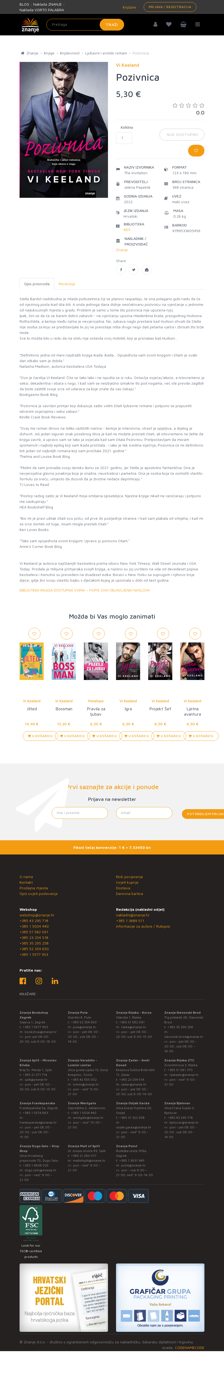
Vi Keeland (31, 701)
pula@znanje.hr (84, 1027)
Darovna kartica (129, 893)
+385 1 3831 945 (131, 1160)
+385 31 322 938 (132, 1118)
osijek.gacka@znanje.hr (133, 1127)
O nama (26, 876)
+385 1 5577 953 (34, 954)
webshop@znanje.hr (37, 915)
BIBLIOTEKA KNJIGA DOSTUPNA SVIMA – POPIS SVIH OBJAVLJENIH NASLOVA (85, 590)
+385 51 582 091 (34, 932)
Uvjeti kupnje (127, 882)
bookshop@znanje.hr (41, 1032)
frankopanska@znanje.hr (38, 1122)
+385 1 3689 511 (130, 920)
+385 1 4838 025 (35, 1165)
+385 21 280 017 (83, 1156)
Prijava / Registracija (170, 7)
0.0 (188, 109)
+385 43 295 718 (34, 920)
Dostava (123, 888)
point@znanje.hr (133, 1165)
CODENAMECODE (189, 1347)
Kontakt (26, 882)
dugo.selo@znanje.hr (41, 1170)
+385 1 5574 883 (35, 1113)
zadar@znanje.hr (134, 1084)
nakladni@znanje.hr (133, 915)
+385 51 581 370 (180, 1070)
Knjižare (129, 7)
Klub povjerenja (129, 876)
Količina (127, 127)
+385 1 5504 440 (34, 926)
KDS (127, 229)
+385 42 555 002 (84, 1079)
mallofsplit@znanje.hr (89, 1160)
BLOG (24, 4)
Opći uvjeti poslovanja (39, 893)
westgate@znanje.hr (88, 1118)
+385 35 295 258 (34, 943)
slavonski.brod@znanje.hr (183, 1037)
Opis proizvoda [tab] (37, 283)
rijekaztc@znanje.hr (184, 1075)
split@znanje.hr (36, 1079)
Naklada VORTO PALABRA (42, 10)
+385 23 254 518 (34, 937)
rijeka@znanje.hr (133, 1027)
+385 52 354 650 (34, 948)
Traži (112, 24)
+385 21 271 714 (35, 1075)
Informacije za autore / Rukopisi (143, 926)
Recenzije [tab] (67, 283)
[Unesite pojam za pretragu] (85, 25)
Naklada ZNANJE (47, 4)
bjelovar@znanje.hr (184, 1122)
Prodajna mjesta (34, 888)
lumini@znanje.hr (86, 1084)
